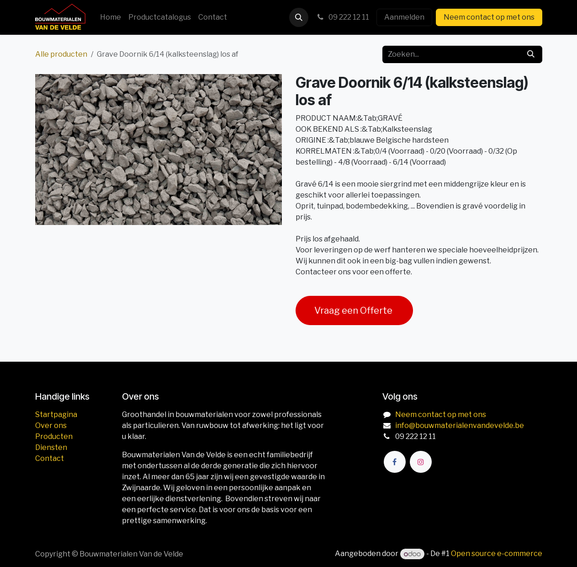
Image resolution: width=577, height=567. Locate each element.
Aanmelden (404, 17)
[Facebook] (395, 462)
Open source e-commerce (496, 554)
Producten (54, 436)
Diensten (51, 447)
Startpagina (56, 414)
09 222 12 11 (342, 17)
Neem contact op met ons (489, 17)
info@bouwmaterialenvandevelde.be (459, 425)
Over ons (51, 425)
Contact (49, 458)
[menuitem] (110, 17)
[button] (298, 17)
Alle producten (61, 54)
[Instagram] (421, 462)
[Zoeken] (530, 54)
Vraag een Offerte (354, 310)
